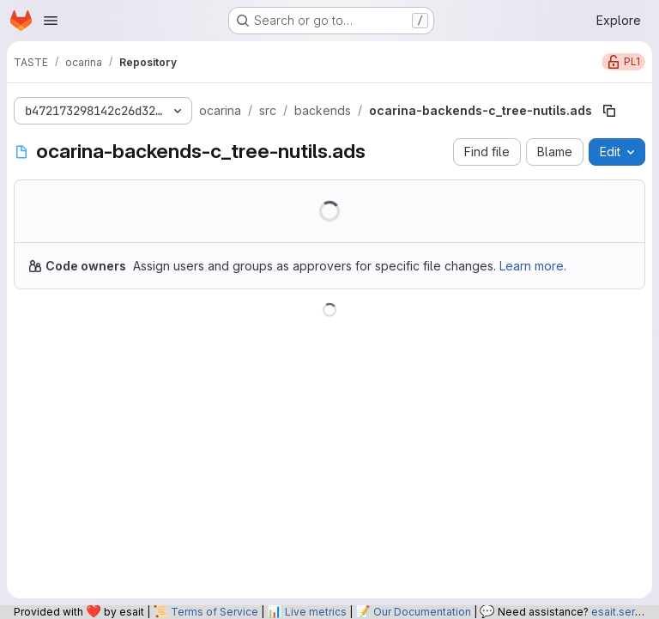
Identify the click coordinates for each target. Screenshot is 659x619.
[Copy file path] (609, 110)
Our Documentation (422, 611)
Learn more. (532, 265)
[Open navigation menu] (50, 20)
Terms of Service (214, 611)
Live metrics (316, 611)
